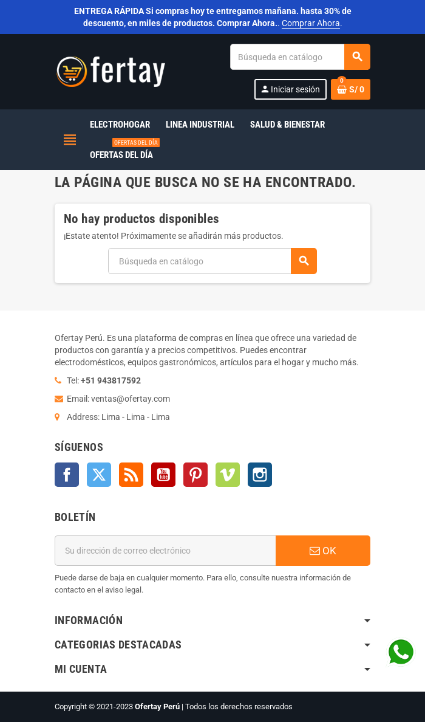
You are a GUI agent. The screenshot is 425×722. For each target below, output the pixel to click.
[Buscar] (300, 57)
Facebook (67, 474)
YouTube (163, 474)
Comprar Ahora (311, 23)
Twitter (99, 474)
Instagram (260, 474)
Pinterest (195, 474)
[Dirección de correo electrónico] (165, 550)
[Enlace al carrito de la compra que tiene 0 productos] (350, 89)
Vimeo (228, 474)
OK (323, 551)
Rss (131, 474)
